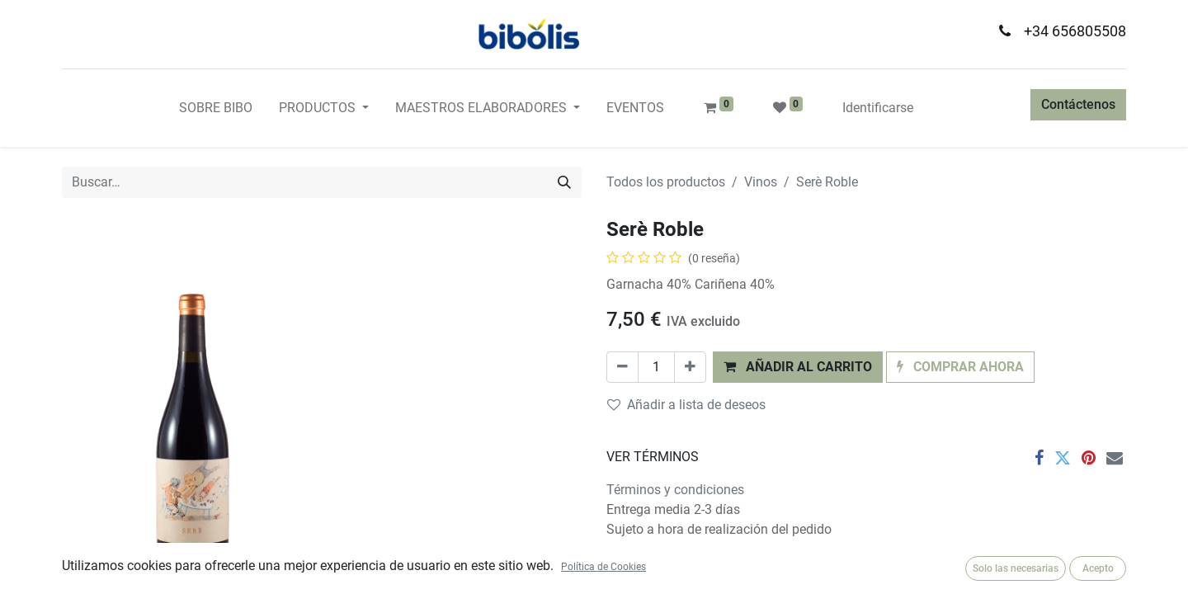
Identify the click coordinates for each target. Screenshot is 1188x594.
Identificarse (877, 108)
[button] (798, 367)
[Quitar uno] (622, 367)
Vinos (760, 182)
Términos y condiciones (675, 489)
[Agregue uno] (690, 367)
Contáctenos (1078, 104)
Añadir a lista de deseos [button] (686, 404)
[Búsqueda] (564, 182)
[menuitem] (216, 108)
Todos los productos (665, 182)
